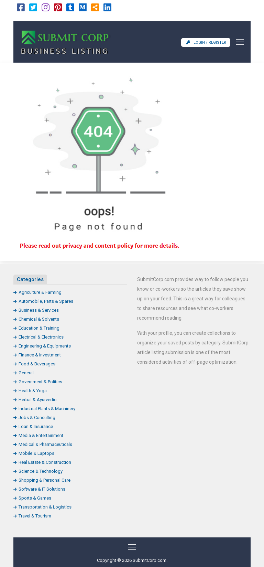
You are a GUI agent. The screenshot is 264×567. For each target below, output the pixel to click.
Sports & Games (35, 498)
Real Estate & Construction (45, 462)
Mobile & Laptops (36, 453)
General (26, 372)
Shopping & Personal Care (44, 480)
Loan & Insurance (36, 426)
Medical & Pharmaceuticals (45, 444)
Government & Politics (40, 381)
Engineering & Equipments (45, 346)
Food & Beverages (37, 363)
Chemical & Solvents (39, 319)
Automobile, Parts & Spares (46, 301)
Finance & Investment (40, 354)
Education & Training (39, 328)
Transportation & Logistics (45, 507)
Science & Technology (41, 471)
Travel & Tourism (35, 515)
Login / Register (206, 42)
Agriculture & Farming (40, 292)
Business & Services (39, 310)
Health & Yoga (33, 390)
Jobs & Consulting (37, 417)
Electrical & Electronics (41, 337)
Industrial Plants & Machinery (47, 408)
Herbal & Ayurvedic (37, 399)
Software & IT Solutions (42, 489)
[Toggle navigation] (237, 42)
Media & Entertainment (41, 435)
